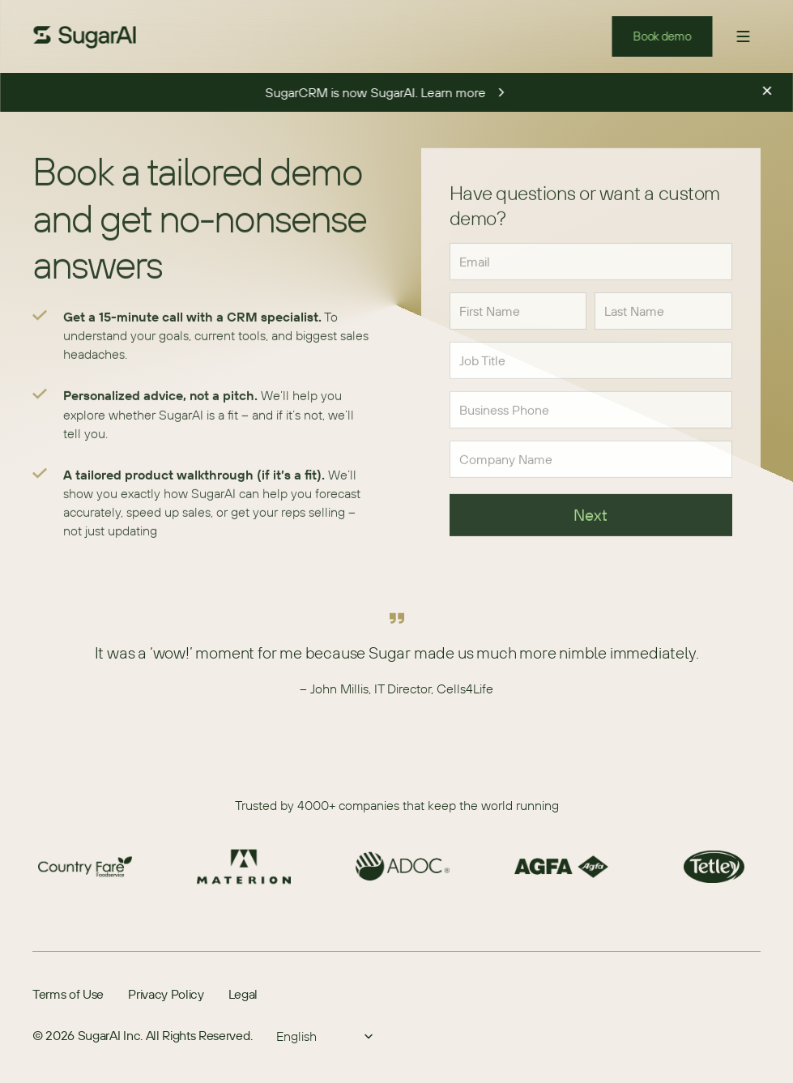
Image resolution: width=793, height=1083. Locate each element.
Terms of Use (68, 994)
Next (591, 518)
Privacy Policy (166, 994)
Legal (243, 994)
